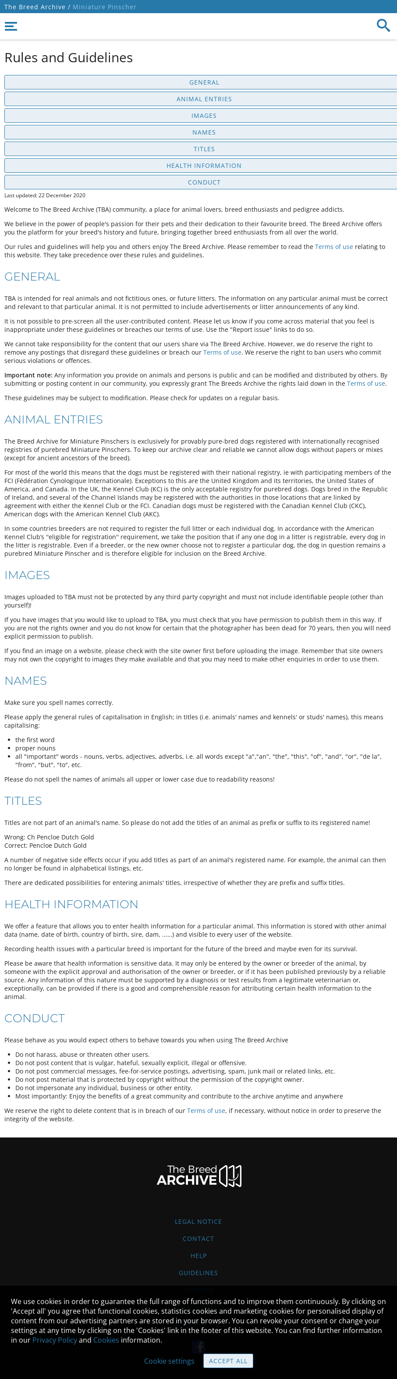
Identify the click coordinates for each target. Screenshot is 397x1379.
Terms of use (334, 246)
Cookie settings (169, 1361)
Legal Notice (198, 1221)
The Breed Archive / (37, 7)
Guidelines (198, 1273)
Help (199, 1255)
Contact (198, 1238)
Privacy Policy (54, 1340)
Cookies (106, 1340)
